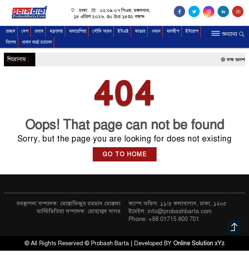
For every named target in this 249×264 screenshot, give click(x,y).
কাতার (140, 31)
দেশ (25, 31)
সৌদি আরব (102, 31)
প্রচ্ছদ (10, 31)
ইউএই (123, 31)
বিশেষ (11, 42)
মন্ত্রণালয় (56, 31)
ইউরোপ (191, 31)
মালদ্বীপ (173, 31)
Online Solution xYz (199, 243)
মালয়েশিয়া (77, 31)
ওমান (155, 31)
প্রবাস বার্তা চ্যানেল (37, 42)
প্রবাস (39, 31)
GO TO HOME (124, 154)
